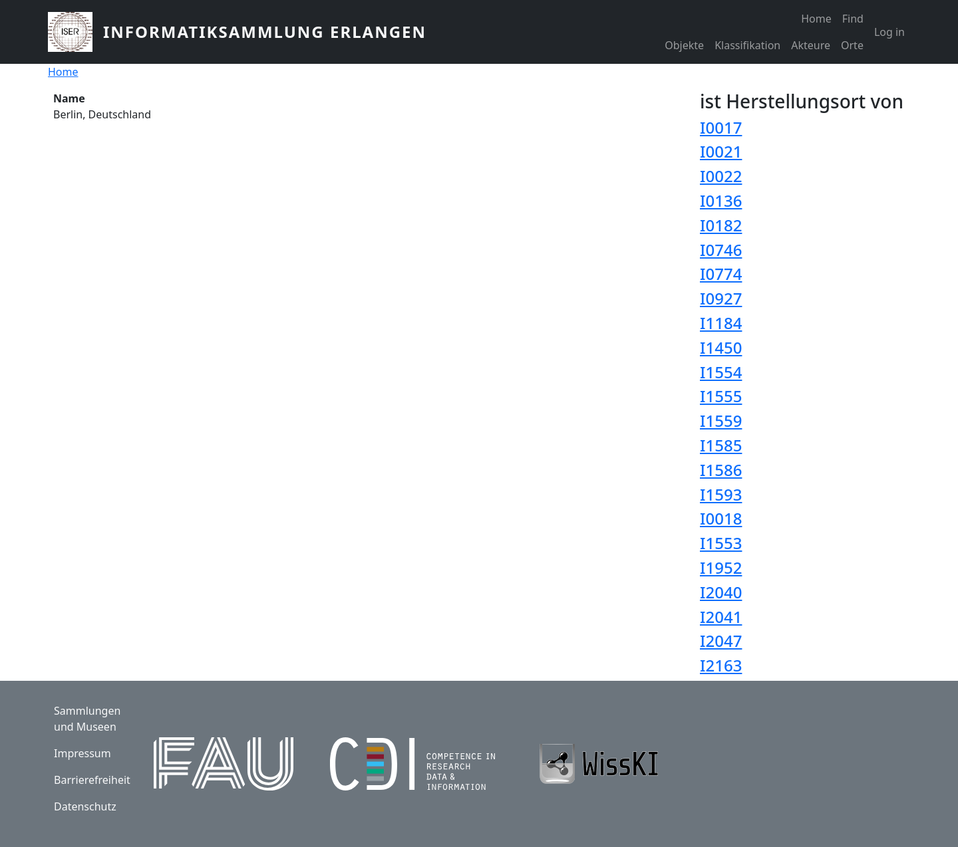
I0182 (721, 225)
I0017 (721, 127)
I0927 (721, 298)
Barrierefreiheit (92, 780)
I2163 (721, 665)
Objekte (684, 45)
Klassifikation (747, 45)
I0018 (721, 518)
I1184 (721, 323)
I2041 (721, 617)
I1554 (721, 372)
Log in (889, 32)
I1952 (721, 567)
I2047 (721, 641)
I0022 (721, 176)
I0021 (721, 151)
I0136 (721, 200)
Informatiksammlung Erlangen (264, 32)
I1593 (721, 494)
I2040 (721, 592)
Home (816, 18)
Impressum (82, 753)
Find (853, 18)
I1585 (721, 445)
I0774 (721, 274)
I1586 (721, 470)
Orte (852, 45)
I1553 (721, 543)
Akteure (810, 45)
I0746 (721, 250)
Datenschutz (85, 806)
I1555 (721, 396)
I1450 (721, 347)
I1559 (721, 420)
